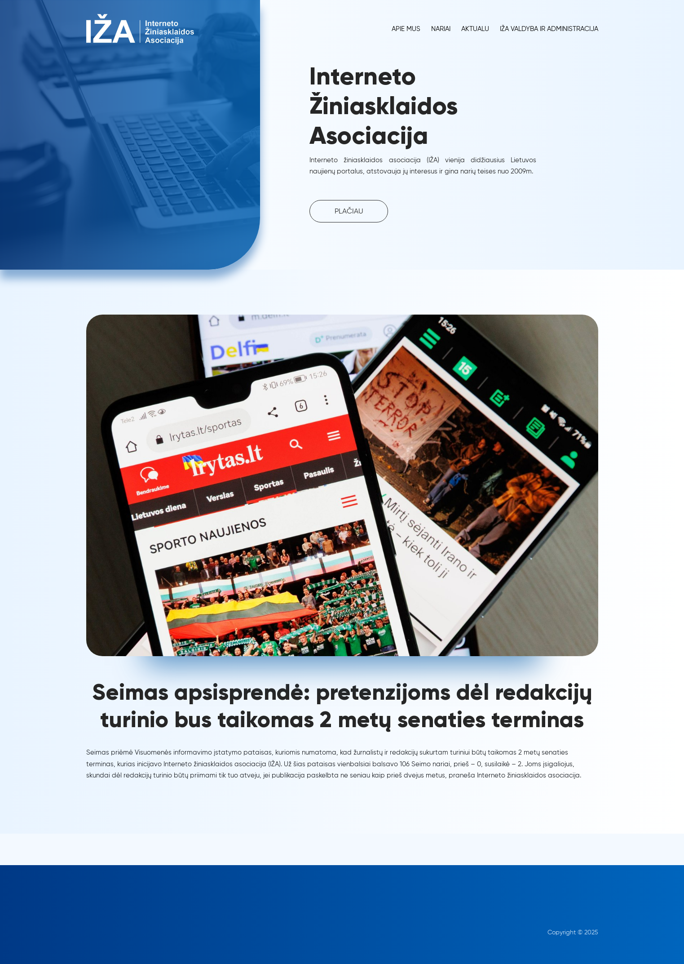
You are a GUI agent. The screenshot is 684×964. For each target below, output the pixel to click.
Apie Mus (406, 29)
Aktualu (475, 29)
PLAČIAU (349, 211)
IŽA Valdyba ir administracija (549, 29)
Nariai (440, 29)
